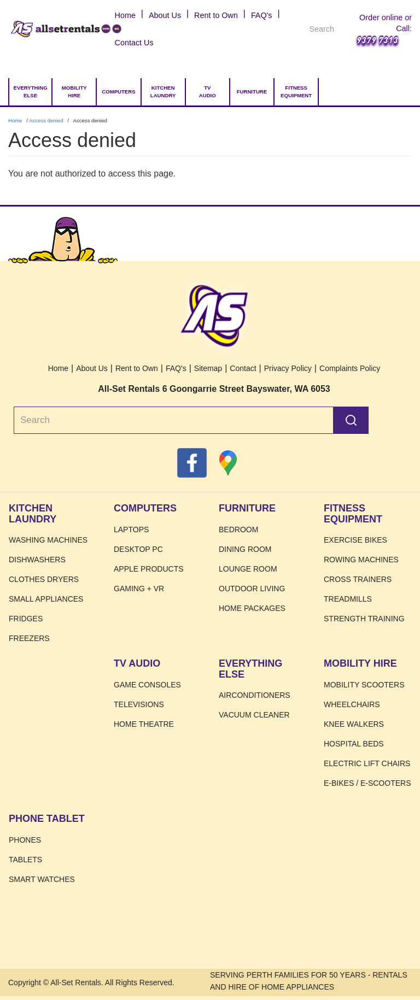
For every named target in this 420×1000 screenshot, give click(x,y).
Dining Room (245, 549)
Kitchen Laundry (163, 91)
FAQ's (261, 15)
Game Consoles (147, 684)
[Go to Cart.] (336, 91)
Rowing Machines (361, 559)
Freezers (29, 638)
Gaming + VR (139, 588)
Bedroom (238, 529)
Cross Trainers (358, 579)
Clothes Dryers (44, 579)
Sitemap (208, 368)
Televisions (139, 704)
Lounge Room (248, 568)
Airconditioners (254, 695)
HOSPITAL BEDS (354, 743)
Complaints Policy (349, 368)
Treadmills (348, 599)
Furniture (252, 92)
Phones (25, 840)
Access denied (46, 120)
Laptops (131, 529)
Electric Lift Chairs (367, 763)
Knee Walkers (354, 724)
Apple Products (149, 568)
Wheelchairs (352, 704)
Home (22, 29)
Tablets (25, 859)
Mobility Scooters (364, 684)
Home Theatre (144, 724)
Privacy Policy (288, 368)
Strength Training (364, 618)
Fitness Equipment (296, 91)
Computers (118, 92)
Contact (243, 368)
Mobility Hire (74, 91)
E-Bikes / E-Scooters (367, 783)
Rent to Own (216, 15)
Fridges (26, 618)
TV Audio (207, 91)
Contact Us (134, 42)
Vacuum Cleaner (254, 714)
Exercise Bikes (355, 540)
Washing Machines (48, 540)
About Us (165, 15)
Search (351, 420)
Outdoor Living (252, 588)
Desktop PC (138, 549)
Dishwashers (37, 559)
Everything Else (31, 91)
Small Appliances (46, 599)
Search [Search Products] (335, 30)
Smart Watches (42, 879)
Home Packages (252, 608)
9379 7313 (377, 39)
